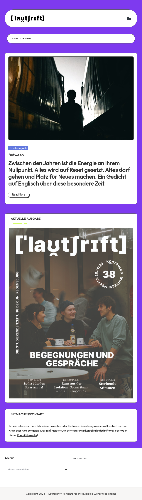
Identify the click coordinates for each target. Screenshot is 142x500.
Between (16, 155)
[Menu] (129, 18)
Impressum (80, 458)
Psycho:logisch (18, 148)
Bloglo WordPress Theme (100, 493)
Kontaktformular (27, 435)
